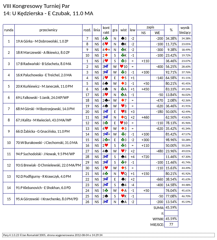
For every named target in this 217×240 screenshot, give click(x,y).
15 (87, 139)
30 (87, 168)
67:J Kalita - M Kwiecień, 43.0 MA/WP (43, 120)
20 (87, 111)
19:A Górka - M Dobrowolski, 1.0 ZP (42, 41)
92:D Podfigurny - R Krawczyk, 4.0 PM (43, 176)
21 (87, 173)
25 (87, 196)
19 (87, 106)
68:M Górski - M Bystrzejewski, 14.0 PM (45, 108)
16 (87, 145)
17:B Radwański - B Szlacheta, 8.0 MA (43, 63)
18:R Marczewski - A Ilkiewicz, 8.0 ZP (43, 52)
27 (87, 151)
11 (87, 117)
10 (87, 55)
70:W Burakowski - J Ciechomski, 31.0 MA (46, 142)
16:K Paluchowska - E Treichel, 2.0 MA (44, 75)
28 (87, 156)
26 (87, 201)
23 (87, 185)
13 (87, 128)
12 (87, 123)
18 (87, 100)
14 (87, 134)
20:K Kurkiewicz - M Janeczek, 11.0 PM (44, 86)
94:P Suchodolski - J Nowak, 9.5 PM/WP (45, 154)
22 (87, 179)
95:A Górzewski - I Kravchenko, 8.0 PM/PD (47, 199)
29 (87, 162)
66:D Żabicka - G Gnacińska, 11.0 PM (43, 131)
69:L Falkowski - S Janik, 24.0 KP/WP (42, 97)
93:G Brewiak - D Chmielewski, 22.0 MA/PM (48, 165)
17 (87, 94)
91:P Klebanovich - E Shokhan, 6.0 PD (43, 187)
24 (87, 190)
